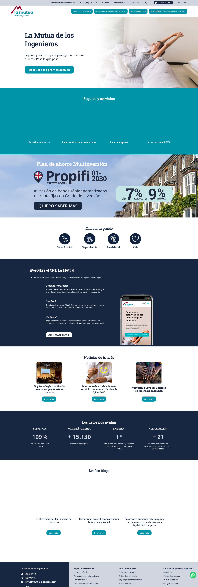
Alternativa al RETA (159, 142)
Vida (135, 247)
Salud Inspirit (65, 247)
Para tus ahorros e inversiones (110, 11)
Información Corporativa (63, 3)
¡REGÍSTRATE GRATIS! (59, 335)
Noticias (105, 3)
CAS (184, 3)
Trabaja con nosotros (127, 572)
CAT (180, 3)
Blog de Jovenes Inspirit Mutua (131, 579)
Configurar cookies (170, 583)
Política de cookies (170, 579)
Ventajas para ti (88, 3)
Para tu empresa (138, 11)
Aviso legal (167, 572)
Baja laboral (113, 247)
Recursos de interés (127, 568)
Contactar (134, 3)
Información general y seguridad (178, 568)
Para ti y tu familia (81, 11)
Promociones (119, 3)
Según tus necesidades (84, 568)
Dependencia (89, 247)
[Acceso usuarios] (163, 2)
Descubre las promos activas (49, 70)
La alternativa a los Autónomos (86, 583)
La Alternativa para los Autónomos (168, 11)
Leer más (49, 399)
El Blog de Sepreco (126, 583)
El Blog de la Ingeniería (128, 576)
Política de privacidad (171, 576)
